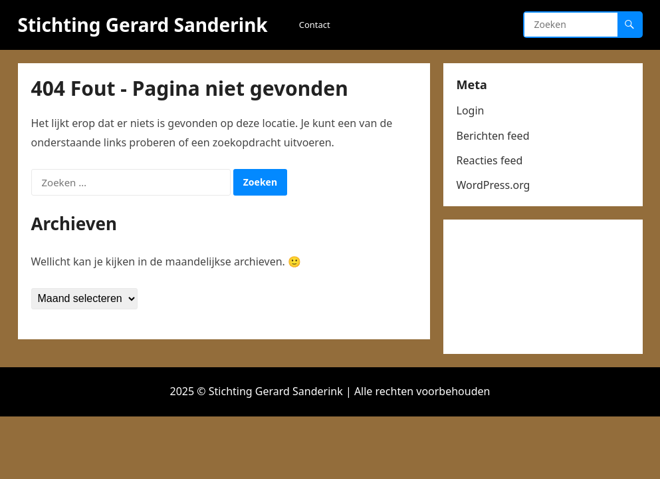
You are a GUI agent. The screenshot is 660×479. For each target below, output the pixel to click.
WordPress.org (493, 185)
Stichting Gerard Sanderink (143, 24)
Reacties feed (490, 160)
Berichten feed (493, 135)
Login (471, 110)
